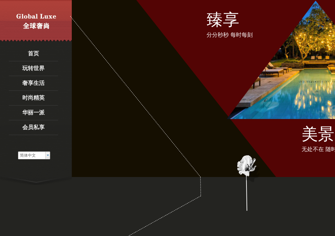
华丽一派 (33, 112)
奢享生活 (33, 83)
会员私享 (33, 127)
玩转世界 (33, 68)
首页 (33, 53)
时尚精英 (33, 98)
